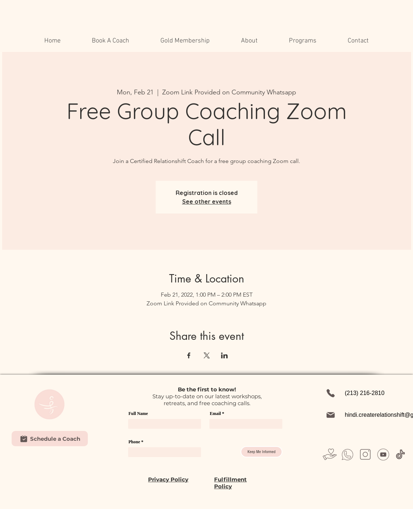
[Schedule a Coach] (50, 438)
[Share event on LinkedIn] (224, 355)
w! (232, 389)
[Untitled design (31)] (383, 454)
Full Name (138, 413)
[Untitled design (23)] (330, 454)
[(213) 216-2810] (365, 393)
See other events (206, 201)
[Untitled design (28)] (365, 454)
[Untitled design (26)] (347, 454)
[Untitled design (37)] (401, 454)
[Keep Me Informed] (261, 451)
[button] (249, 41)
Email (215, 413)
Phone (134, 442)
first (203, 389)
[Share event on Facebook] (188, 355)
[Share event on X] (206, 355)
